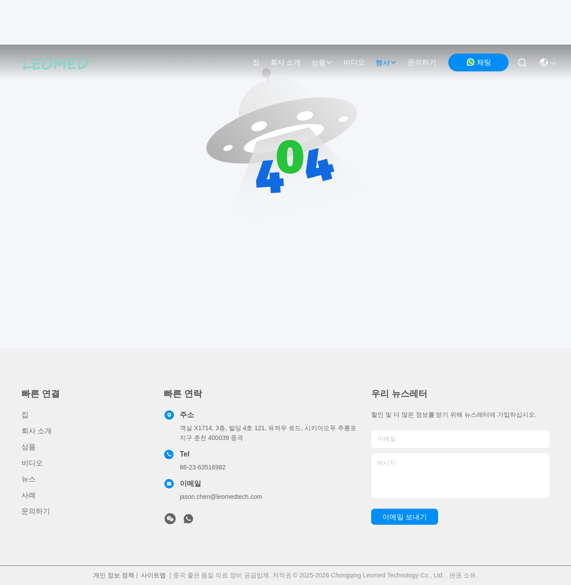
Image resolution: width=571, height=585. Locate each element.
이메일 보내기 (404, 517)
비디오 (354, 62)
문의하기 (422, 62)
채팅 (478, 62)
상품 (322, 62)
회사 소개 (285, 62)
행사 (386, 62)
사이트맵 (153, 575)
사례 (28, 495)
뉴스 (28, 479)
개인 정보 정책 (113, 575)
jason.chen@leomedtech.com (221, 496)
